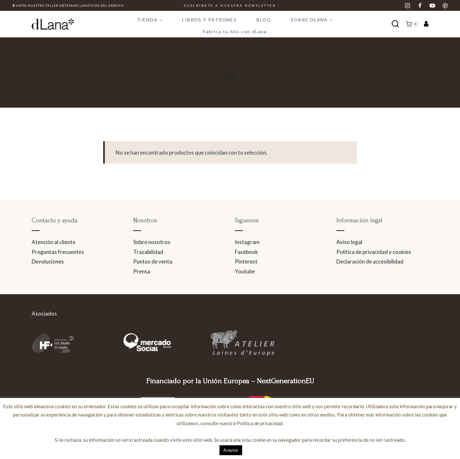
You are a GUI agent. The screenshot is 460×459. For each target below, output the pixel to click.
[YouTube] (432, 5)
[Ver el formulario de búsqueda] (395, 24)
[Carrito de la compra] (412, 23)
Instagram (247, 242)
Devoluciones (48, 261)
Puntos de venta (152, 261)
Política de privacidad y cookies (373, 252)
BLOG (264, 19)
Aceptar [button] (230, 450)
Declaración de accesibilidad (369, 261)
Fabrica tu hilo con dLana (235, 31)
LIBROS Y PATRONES (209, 19)
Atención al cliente (53, 242)
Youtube (245, 271)
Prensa (141, 271)
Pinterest (246, 261)
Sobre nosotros (151, 242)
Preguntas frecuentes (58, 252)
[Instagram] (407, 5)
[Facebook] (420, 5)
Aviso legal (349, 242)
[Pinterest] (445, 5)
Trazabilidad (148, 252)
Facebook (246, 252)
